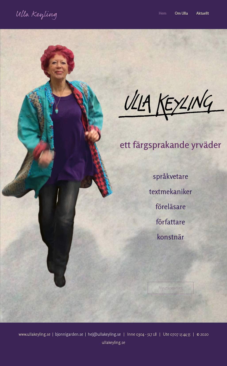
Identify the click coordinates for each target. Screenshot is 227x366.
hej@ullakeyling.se (104, 334)
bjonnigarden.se (69, 334)
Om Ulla (181, 13)
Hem (162, 13)
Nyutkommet (171, 288)
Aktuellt (202, 13)
